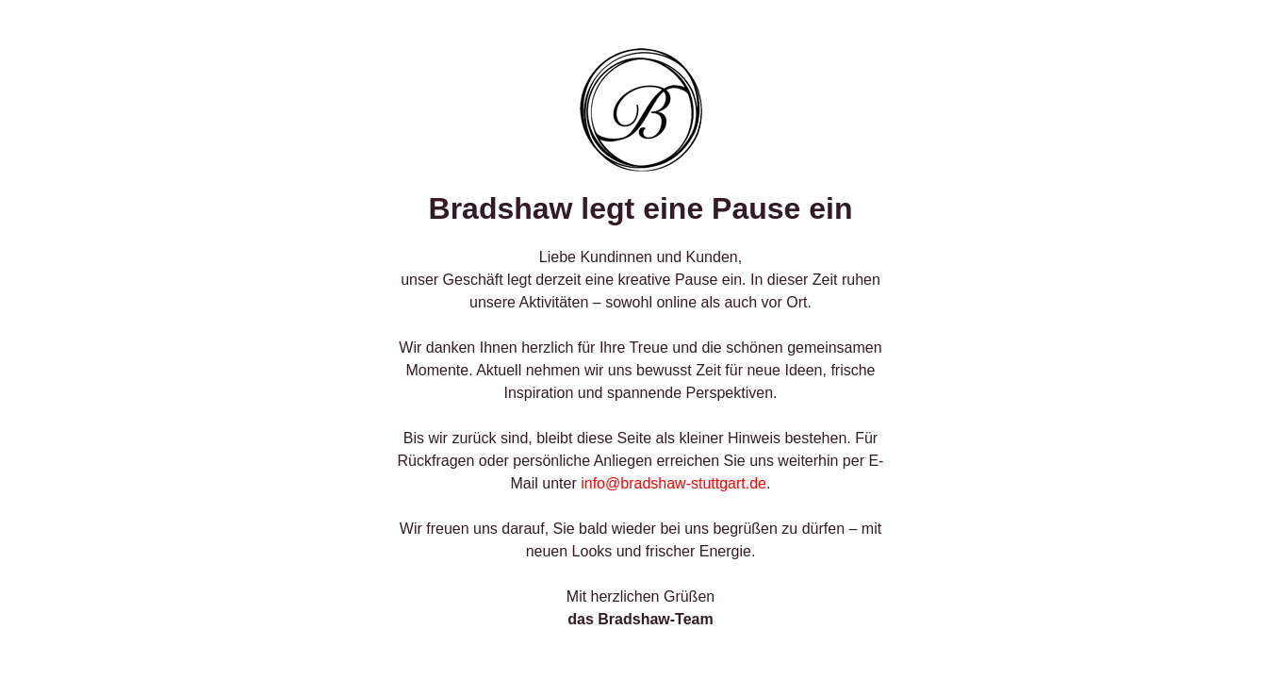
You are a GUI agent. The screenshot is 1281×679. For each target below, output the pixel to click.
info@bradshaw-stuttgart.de (673, 483)
